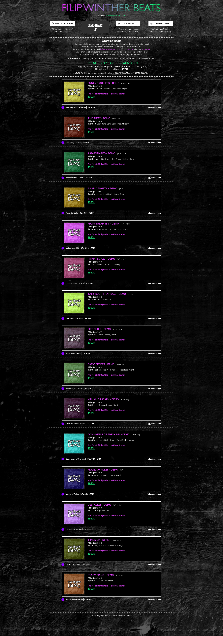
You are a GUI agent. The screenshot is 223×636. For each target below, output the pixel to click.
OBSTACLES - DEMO (99, 504)
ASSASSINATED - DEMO (101, 153)
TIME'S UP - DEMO (98, 539)
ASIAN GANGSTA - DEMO (102, 188)
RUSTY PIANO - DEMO (101, 575)
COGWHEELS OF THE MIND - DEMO (108, 434)
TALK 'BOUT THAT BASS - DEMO (107, 293)
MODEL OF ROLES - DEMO (103, 469)
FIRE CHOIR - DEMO (99, 329)
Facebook (129, 49)
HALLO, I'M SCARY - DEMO (103, 399)
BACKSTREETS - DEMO (101, 364)
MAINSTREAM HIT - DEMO (103, 223)
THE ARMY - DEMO (99, 118)
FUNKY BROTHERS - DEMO (103, 83)
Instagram (146, 49)
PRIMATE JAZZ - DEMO (101, 258)
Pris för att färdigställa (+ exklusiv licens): (106, 93)
